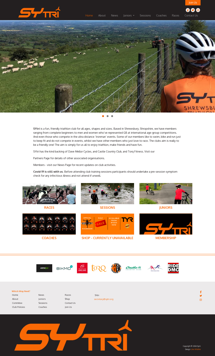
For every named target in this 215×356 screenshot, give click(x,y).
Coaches (161, 15)
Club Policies (18, 307)
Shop (67, 299)
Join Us (68, 307)
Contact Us (191, 15)
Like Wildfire (196, 349)
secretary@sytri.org (103, 299)
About (102, 15)
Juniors (42, 299)
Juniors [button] (127, 15)
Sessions (145, 15)
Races (175, 15)
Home (89, 15)
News (114, 15)
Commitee (17, 303)
